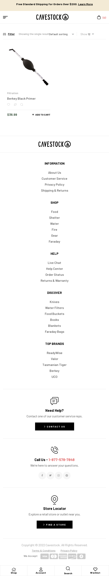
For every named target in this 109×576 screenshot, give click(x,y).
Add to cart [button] (42, 114)
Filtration (12, 93)
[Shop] (14, 569)
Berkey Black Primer (21, 98)
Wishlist (95, 572)
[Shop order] (61, 34)
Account (41, 572)
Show (83, 34)
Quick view (21, 104)
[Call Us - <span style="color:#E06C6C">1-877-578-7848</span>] (54, 450)
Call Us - (54, 459)
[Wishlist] (95, 569)
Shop (14, 572)
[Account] (41, 569)
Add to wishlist (8, 104)
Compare (15, 104)
